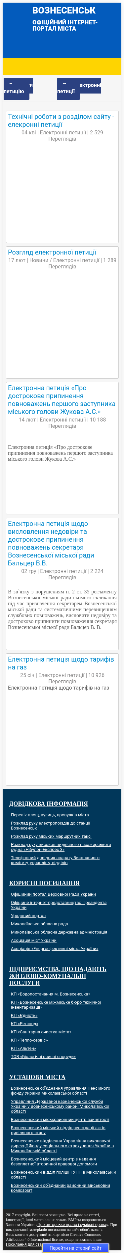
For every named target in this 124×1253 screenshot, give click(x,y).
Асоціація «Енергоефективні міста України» (54, 948)
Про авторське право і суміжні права (71, 1224)
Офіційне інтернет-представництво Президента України (58, 905)
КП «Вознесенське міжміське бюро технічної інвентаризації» (56, 1005)
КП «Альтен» (23, 1048)
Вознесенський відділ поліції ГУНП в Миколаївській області (63, 1175)
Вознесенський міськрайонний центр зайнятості (60, 1119)
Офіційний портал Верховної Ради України (53, 894)
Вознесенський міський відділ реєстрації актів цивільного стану (58, 1130)
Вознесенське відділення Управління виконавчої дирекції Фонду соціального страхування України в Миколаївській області (62, 1145)
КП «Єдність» (24, 1015)
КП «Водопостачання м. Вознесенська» (50, 994)
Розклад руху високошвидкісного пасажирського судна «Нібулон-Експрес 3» (61, 847)
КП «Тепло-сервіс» (29, 1040)
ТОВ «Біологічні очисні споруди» (43, 1056)
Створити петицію (18, 88)
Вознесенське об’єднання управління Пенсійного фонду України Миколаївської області (60, 1091)
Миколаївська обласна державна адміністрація (59, 932)
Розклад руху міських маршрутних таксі (51, 836)
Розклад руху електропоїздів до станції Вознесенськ (50, 826)
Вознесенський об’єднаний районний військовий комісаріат (60, 1188)
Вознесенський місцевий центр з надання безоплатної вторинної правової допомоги (54, 1161)
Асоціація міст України (34, 940)
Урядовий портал (28, 915)
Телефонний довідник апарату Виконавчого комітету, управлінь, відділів (55, 860)
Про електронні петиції (79, 88)
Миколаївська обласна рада (39, 923)
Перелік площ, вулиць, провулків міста (50, 814)
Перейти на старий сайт (76, 1248)
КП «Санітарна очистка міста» (41, 1031)
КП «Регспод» (24, 1023)
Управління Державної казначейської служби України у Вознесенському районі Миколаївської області (60, 1106)
